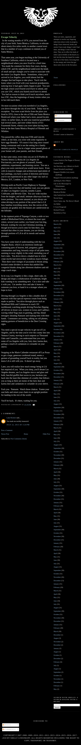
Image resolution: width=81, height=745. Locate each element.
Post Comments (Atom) (19, 439)
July (55, 238)
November (57, 251)
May (55, 231)
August (56, 241)
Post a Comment (7, 430)
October (56, 248)
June (55, 234)
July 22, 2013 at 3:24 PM (18, 425)
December (57, 255)
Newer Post (5, 434)
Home (26, 434)
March (56, 224)
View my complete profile (66, 149)
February (57, 262)
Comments (59, 120)
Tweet (56, 78)
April (55, 228)
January (56, 258)
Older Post (46, 434)
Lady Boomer (11, 418)
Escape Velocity (9, 37)
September (57, 245)
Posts (58, 116)
